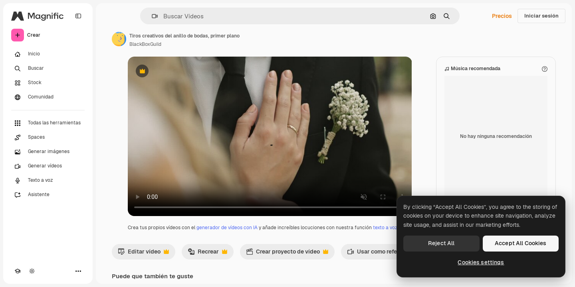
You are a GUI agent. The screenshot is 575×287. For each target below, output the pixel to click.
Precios (502, 16)
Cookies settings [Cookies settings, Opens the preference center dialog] (481, 262)
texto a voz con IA (392, 227)
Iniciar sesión (541, 15)
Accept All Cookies (521, 243)
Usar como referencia (384, 253)
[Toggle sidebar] (78, 16)
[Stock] (48, 83)
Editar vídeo (143, 253)
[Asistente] (48, 195)
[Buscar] (48, 68)
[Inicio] (48, 54)
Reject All (441, 243)
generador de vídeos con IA (227, 227)
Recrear (207, 253)
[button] (152, 16)
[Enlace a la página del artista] (119, 39)
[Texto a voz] (48, 180)
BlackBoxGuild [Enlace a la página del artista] (145, 44)
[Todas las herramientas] (48, 123)
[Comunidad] (48, 97)
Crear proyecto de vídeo (287, 253)
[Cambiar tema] (32, 271)
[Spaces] (48, 137)
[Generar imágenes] (48, 151)
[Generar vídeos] (48, 166)
